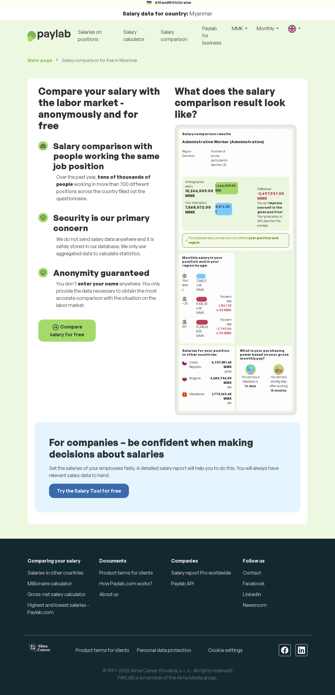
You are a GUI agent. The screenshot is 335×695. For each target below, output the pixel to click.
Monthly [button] (266, 28)
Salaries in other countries (55, 573)
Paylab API (182, 583)
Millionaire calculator (50, 583)
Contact (252, 573)
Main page (40, 60)
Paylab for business (211, 35)
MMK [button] (238, 28)
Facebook (254, 583)
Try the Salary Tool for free (89, 491)
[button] (294, 28)
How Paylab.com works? (125, 583)
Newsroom (255, 605)
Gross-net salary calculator (57, 594)
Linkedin (252, 594)
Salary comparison (174, 35)
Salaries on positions (90, 35)
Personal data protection (164, 650)
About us (108, 594)
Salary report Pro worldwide (201, 573)
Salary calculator (133, 35)
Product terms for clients (126, 573)
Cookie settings (225, 650)
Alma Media (190, 678)
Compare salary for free (67, 330)
